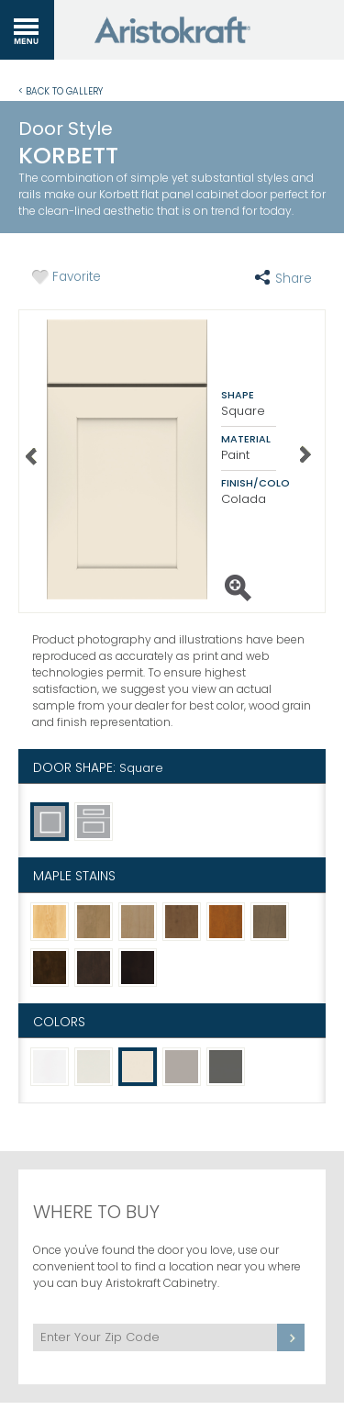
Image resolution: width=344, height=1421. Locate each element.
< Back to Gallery (60, 90)
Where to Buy (96, 1212)
